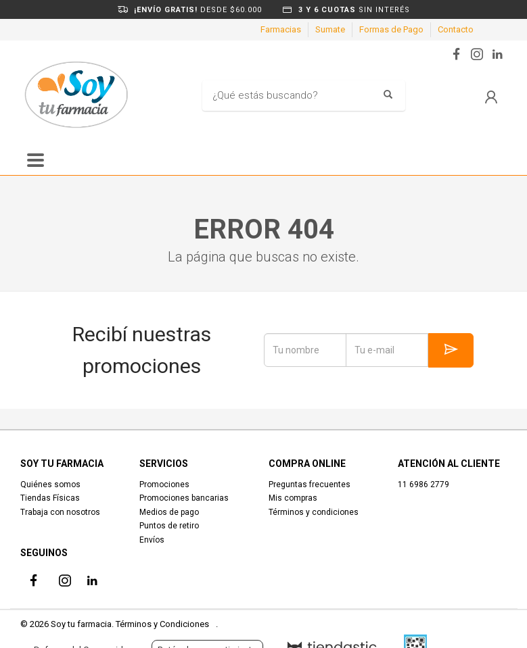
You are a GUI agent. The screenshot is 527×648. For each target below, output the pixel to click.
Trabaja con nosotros (60, 512)
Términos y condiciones (314, 512)
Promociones (164, 484)
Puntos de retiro (169, 525)
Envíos (151, 540)
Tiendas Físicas (50, 498)
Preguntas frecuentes (309, 484)
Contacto (456, 29)
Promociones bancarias (184, 498)
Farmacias (280, 29)
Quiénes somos (50, 484)
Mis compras (293, 498)
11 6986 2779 (423, 484)
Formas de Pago (391, 29)
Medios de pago (169, 512)
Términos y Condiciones (162, 624)
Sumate (330, 29)
